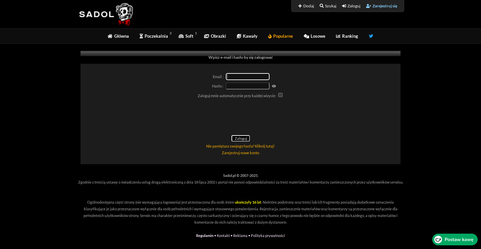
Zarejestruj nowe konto (240, 153)
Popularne (280, 36)
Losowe (314, 36)
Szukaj (328, 5)
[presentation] (240, 118)
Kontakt (223, 235)
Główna (118, 36)
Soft (186, 36)
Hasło (217, 86)
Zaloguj (351, 5)
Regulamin (204, 235)
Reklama (240, 235)
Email (217, 76)
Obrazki (215, 36)
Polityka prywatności (268, 235)
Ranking (347, 36)
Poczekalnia (154, 36)
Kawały (247, 36)
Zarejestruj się (381, 5)
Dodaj (306, 5)
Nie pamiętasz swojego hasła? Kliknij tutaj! (240, 146)
